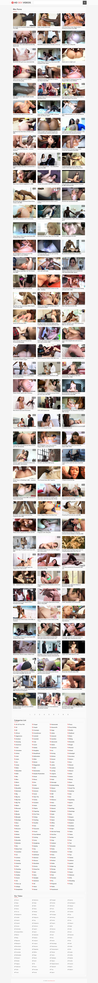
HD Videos (21, 3)
